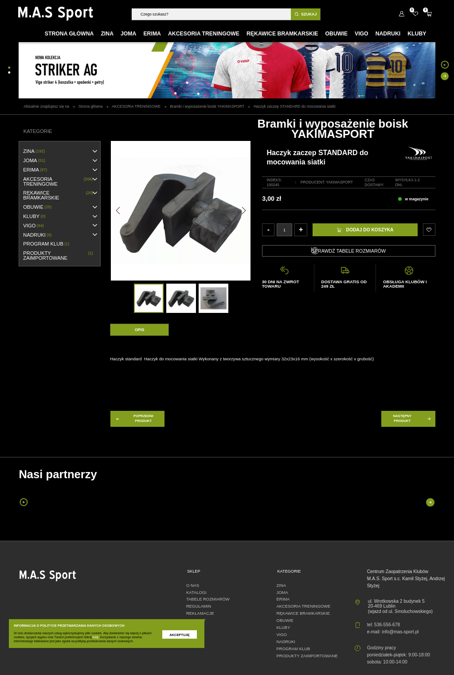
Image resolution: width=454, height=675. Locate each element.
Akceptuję (179, 635)
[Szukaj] (211, 14)
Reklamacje (200, 613)
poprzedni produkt (134, 418)
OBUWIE (37, 207)
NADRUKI (37, 235)
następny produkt (412, 418)
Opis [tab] (139, 330)
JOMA (34, 160)
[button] (117, 210)
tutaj (95, 637)
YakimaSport (339, 182)
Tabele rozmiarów (208, 599)
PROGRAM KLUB (46, 244)
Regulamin (198, 606)
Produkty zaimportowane (58, 255)
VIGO (33, 225)
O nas (192, 585)
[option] (148, 298)
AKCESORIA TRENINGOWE (58, 181)
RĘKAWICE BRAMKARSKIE (58, 195)
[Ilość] (284, 229)
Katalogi (196, 592)
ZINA (34, 151)
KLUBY (34, 216)
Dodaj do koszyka (365, 229)
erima (35, 170)
